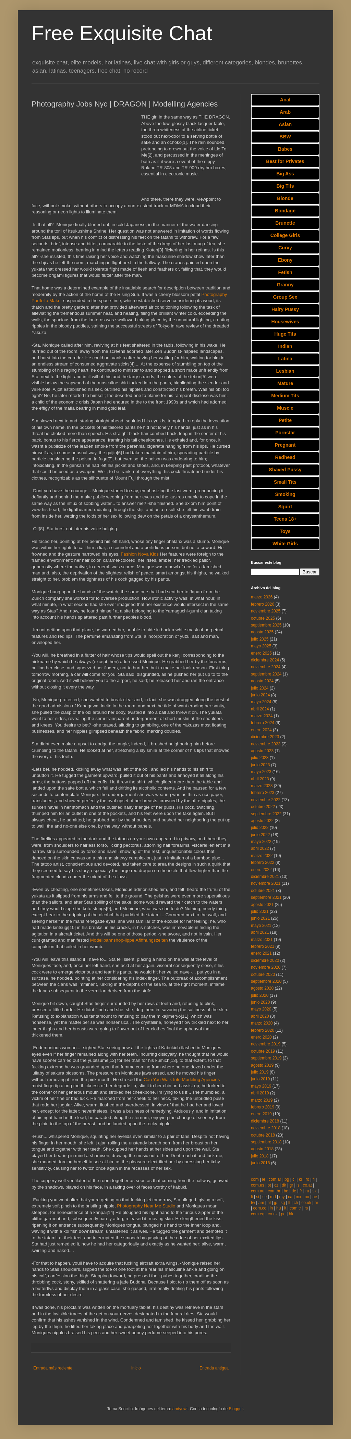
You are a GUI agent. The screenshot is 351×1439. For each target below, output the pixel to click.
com (255, 1179)
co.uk (306, 1202)
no (307, 1196)
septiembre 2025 (266, 625)
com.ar (275, 1179)
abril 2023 (260, 779)
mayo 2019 (261, 1086)
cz (276, 1185)
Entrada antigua (214, 1368)
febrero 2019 (262, 1107)
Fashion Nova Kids (140, 554)
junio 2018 (260, 1163)
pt (269, 1185)
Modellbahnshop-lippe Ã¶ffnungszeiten (129, 940)
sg (283, 1202)
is (298, 1185)
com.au (257, 1191)
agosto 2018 (262, 1148)
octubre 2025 (263, 618)
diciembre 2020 (265, 960)
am (261, 1202)
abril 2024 (260, 709)
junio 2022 (260, 834)
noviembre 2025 (265, 611)
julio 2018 (259, 1156)
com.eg (257, 1214)
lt (289, 1202)
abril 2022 (260, 848)
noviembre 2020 (265, 967)
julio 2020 (259, 995)
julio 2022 (259, 827)
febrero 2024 (262, 722)
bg (287, 1179)
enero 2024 (261, 730)
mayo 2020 (261, 1009)
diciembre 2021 (265, 876)
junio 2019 (260, 1079)
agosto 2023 (262, 750)
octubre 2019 (263, 1051)
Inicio (136, 1368)
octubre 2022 (263, 806)
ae (315, 1196)
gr (291, 1185)
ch (296, 1202)
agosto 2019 (262, 1065)
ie (263, 1179)
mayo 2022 (261, 841)
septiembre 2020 (266, 981)
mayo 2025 (261, 646)
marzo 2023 (262, 785)
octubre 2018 (263, 1135)
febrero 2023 (262, 792)
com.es (257, 1185)
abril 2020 (260, 1016)
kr (300, 1179)
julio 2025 (259, 639)
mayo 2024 (261, 701)
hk (291, 1214)
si (257, 1196)
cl (293, 1179)
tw (253, 1202)
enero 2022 (261, 869)
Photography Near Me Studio (146, 1205)
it (285, 1208)
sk (315, 1191)
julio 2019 (259, 1072)
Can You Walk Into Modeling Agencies (182, 1079)
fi (314, 1179)
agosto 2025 (262, 632)
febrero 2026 (262, 604)
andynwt (180, 1408)
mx (298, 1196)
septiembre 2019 (266, 1058)
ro (308, 1179)
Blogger (236, 1408)
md (273, 1196)
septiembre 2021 (266, 897)
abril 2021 (260, 932)
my (282, 1196)
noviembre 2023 (265, 744)
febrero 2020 (262, 1030)
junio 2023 (260, 764)
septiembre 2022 (266, 813)
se (265, 1196)
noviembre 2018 (265, 1128)
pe (283, 1214)
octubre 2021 (263, 890)
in (271, 1208)
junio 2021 (260, 918)
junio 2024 (260, 695)
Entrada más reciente (52, 1368)
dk (284, 1185)
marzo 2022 (262, 855)
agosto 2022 (262, 820)
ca (290, 1196)
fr (301, 1191)
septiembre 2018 (266, 1142)
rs (306, 1208)
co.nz (273, 1214)
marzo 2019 (262, 1100)
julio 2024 (259, 688)
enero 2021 (261, 953)
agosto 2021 (262, 904)
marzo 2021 (262, 939)
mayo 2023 (261, 771)
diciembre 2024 (265, 660)
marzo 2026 (262, 597)
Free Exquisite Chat (122, 33)
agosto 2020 (262, 988)
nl (268, 1202)
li (252, 1196)
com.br (274, 1191)
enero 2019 (261, 1114)
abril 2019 (260, 1093)
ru (307, 1191)
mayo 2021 (261, 925)
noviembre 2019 (265, 1044)
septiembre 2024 (266, 674)
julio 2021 (259, 911)
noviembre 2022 (265, 799)
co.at (307, 1185)
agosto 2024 (262, 681)
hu (278, 1208)
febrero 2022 (262, 862)
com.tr (295, 1208)
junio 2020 (260, 1002)
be (286, 1191)
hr (316, 1202)
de (294, 1191)
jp (275, 1202)
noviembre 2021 (265, 883)
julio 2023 (259, 757)
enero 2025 (261, 653)
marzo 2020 (262, 1023)
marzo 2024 (262, 716)
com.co (259, 1208)
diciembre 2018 (265, 1121)
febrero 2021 (262, 946)
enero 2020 (261, 1037)
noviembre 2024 (265, 667)
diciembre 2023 (265, 736)
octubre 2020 (263, 974)
